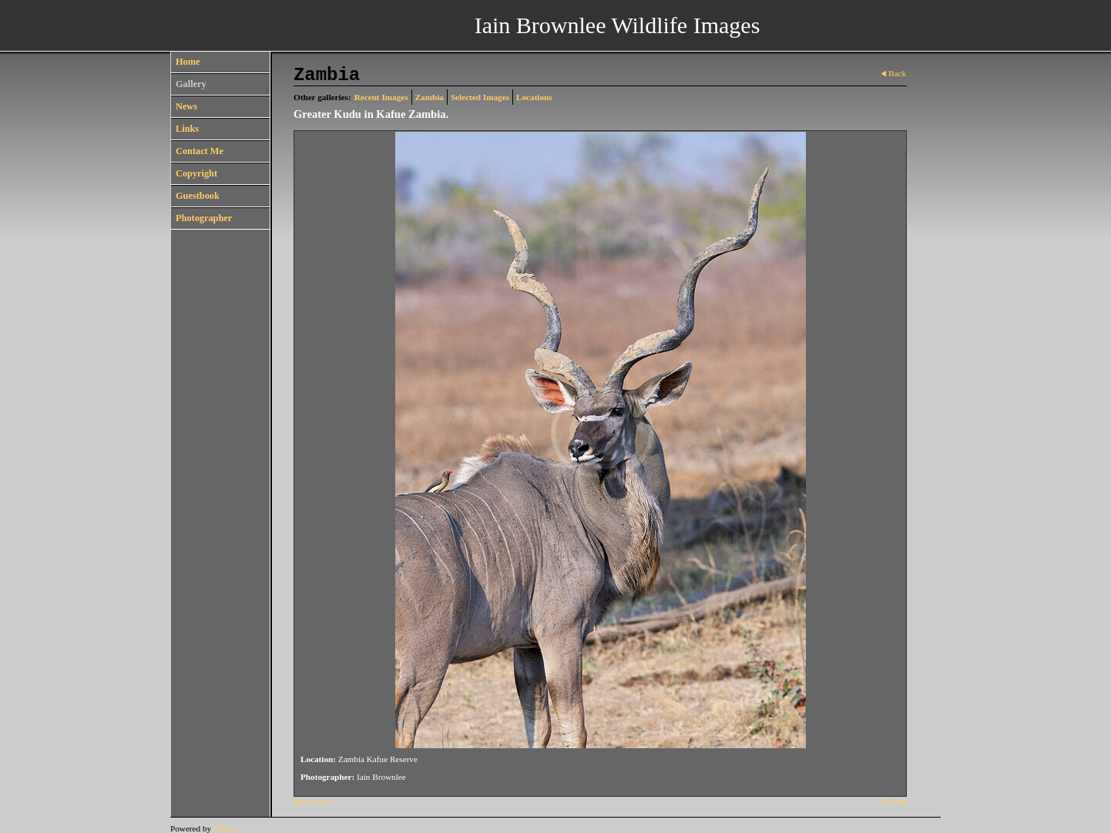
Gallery (191, 84)
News (186, 106)
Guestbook (198, 195)
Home (188, 61)
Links (187, 128)
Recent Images (381, 97)
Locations (534, 97)
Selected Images (480, 97)
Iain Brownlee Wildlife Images (617, 25)
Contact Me (199, 151)
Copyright (196, 173)
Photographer (204, 218)
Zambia (429, 97)
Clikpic (226, 828)
